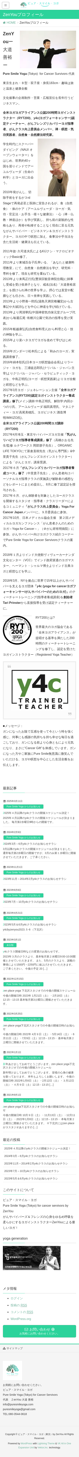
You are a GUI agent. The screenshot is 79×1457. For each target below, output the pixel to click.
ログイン (17, 1298)
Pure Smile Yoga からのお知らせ (23, 806)
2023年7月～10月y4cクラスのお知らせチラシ (30, 901)
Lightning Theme (46, 1443)
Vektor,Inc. (43, 1447)
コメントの (22, 1312)
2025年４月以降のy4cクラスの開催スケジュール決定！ (36, 812)
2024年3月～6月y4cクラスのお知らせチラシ (30, 843)
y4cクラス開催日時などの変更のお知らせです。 (32, 951)
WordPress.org (21, 1319)
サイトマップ (14, 1348)
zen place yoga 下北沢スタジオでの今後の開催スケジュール (39, 990)
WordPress (26, 1443)
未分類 (10, 945)
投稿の (19, 1305)
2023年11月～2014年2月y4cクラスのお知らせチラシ (35, 878)
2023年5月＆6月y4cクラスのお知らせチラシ (30, 924)
